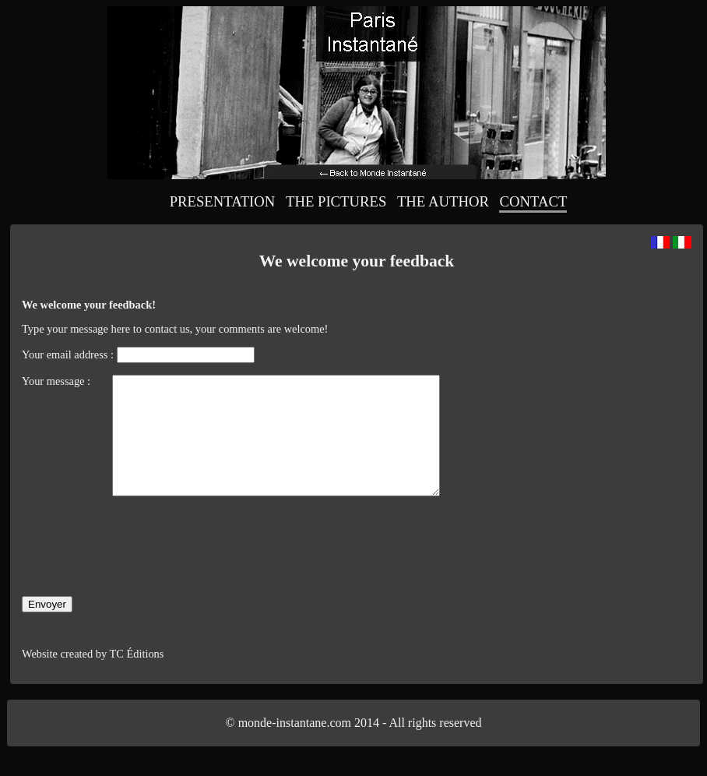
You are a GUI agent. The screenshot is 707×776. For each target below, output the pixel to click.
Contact (533, 201)
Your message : (57, 381)
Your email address (64, 354)
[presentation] (140, 577)
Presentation (223, 201)
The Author (443, 201)
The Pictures (336, 201)
